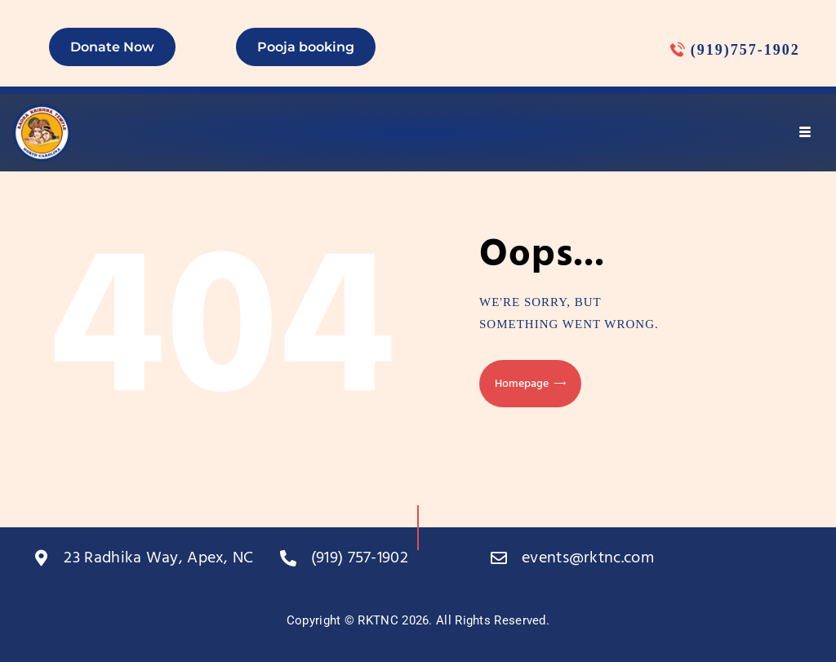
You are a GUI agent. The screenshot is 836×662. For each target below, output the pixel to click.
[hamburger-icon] (805, 132)
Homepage (522, 384)
